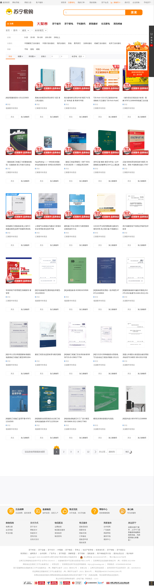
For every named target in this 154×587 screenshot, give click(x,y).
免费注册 (9, 527)
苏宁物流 (68, 550)
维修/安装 (82, 533)
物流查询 (58, 536)
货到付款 (33, 536)
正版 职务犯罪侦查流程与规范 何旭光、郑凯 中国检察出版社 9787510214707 (135, 165)
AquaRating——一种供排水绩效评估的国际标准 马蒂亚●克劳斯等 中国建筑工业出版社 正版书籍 (48, 165)
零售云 (77, 550)
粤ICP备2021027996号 (118, 557)
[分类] (19, 23)
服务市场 (107, 536)
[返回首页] (5, 2)
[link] (10, 56)
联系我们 (24, 553)
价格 (9, 37)
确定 (128, 452)
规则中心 (107, 539)
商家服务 (108, 523)
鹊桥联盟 (71, 553)
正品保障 (20, 509)
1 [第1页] (56, 451)
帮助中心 (103, 509)
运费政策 (58, 527)
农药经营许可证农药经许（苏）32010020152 (124, 568)
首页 (8, 30)
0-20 (26, 37)
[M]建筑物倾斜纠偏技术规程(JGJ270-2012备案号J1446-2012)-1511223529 (135, 293)
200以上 (57, 37)
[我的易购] (94, 2)
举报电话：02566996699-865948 (119, 564)
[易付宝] (127, 2)
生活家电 (105, 24)
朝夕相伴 (130, 553)
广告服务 (107, 530)
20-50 (32, 37)
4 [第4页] (78, 451)
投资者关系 (100, 550)
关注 (12, 117)
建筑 (24, 30)
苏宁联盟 (62, 553)
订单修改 (82, 536)
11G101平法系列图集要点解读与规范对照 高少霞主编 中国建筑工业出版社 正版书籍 (106, 229)
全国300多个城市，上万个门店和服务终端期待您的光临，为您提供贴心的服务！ (134, 533)
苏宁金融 (41, 550)
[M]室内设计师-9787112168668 (135, 419)
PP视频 (60, 550)
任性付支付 (34, 539)
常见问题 (9, 533)
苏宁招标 (81, 553)
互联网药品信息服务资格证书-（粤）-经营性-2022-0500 (114, 561)
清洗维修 (117, 24)
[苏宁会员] (105, 2)
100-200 (48, 37)
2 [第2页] (64, 451)
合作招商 (107, 527)
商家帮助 (107, 533)
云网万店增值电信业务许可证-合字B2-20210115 (37, 561)
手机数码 (81, 24)
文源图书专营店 (129, 301)
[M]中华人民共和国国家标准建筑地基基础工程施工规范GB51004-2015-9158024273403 (18, 357)
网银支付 (33, 530)
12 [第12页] (88, 451)
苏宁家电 (68, 24)
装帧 (9, 49)
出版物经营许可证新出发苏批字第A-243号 (74, 561)
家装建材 (93, 24)
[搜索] (96, 12)
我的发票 (82, 543)
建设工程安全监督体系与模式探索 (48, 354)
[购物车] (116, 2)
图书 (15, 30)
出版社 (9, 43)
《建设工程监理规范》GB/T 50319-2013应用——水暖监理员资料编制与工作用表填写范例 (77, 165)
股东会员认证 (119, 553)
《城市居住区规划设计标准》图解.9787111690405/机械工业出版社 (135, 100)
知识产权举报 (88, 550)
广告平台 (52, 553)
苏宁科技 (32, 550)
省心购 (130, 509)
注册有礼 (71, 2)
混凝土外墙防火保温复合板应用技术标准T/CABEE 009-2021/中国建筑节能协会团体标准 (136, 357)
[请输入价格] (55, 56)
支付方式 (34, 523)
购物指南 (10, 523)
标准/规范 (39, 30)
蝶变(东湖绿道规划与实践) (103, 419)
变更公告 (83, 568)
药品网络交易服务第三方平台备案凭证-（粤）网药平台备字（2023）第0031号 (62, 571)
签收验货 (58, 533)
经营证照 (55, 564)
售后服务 (83, 523)
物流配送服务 (60, 530)
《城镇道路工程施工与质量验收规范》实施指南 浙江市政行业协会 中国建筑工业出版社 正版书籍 (19, 165)
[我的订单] (82, 2)
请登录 (63, 2)
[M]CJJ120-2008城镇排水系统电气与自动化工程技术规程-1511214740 (106, 357)
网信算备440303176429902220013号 (108, 571)
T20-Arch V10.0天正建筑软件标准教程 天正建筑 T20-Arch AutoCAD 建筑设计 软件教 (106, 100)
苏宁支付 (33, 527)
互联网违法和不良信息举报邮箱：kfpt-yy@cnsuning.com (83, 564)
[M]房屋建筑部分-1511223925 (17, 98)
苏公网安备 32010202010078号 (93, 557)
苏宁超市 (56, 24)
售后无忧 (73, 509)
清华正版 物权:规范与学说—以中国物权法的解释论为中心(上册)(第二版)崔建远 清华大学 (106, 165)
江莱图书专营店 (41, 108)
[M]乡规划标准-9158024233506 (76, 290)
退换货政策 (83, 527)
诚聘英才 (33, 553)
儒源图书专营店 (12, 108)
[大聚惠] (42, 23)
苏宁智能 (110, 550)
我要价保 (82, 530)
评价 (8, 104)
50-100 (40, 37)
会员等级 (9, 530)
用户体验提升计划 (104, 553)
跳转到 (112, 452)
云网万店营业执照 (97, 568)
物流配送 (59, 523)
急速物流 (47, 509)
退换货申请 (83, 539)
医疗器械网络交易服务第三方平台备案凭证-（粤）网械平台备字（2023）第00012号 (45, 568)
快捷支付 (33, 533)
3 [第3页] (71, 451)
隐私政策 (91, 553)
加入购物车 (25, 117)
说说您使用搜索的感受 (35, 452)
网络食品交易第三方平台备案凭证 (36, 564)
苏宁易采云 (121, 550)
